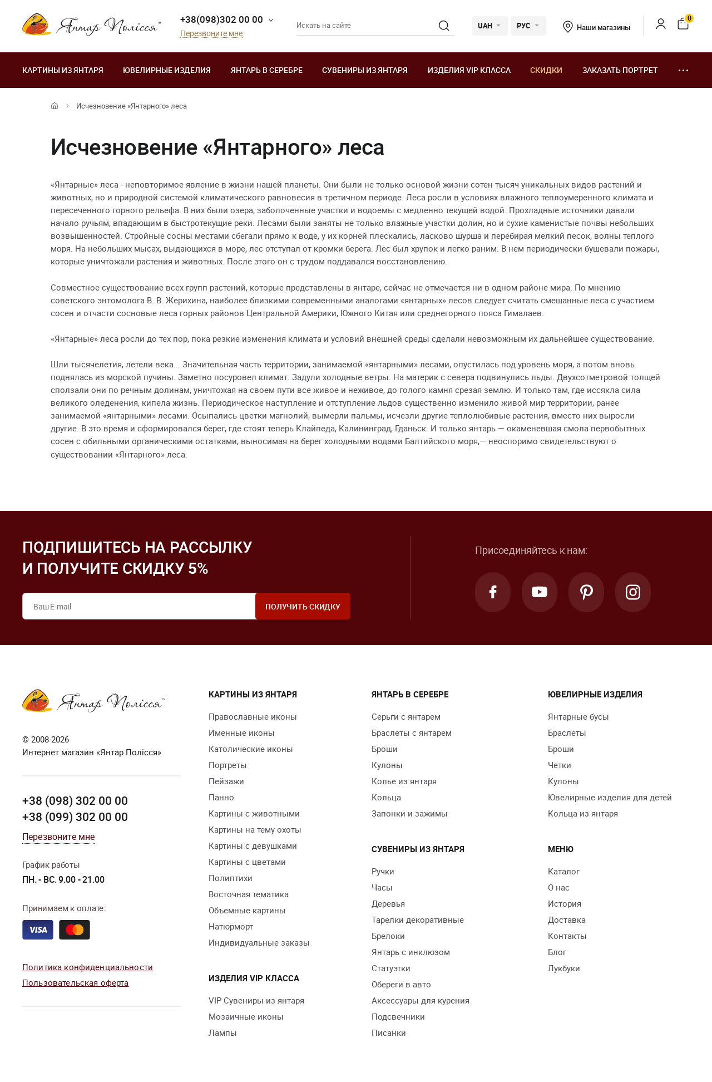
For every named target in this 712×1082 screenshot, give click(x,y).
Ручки (383, 871)
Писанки (389, 1032)
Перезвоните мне (211, 33)
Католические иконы (251, 748)
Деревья (388, 903)
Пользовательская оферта (75, 982)
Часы (382, 887)
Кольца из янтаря (583, 813)
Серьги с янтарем (406, 716)
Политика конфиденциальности (87, 966)
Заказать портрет (620, 70)
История (564, 903)
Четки (559, 764)
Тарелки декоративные (418, 919)
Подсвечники (398, 1016)
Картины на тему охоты (255, 829)
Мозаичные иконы (246, 1016)
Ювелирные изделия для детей (610, 797)
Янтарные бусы (578, 716)
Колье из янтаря (404, 780)
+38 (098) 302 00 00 (75, 800)
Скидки (546, 70)
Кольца (386, 797)
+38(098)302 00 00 (221, 19)
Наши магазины (596, 27)
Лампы (223, 1032)
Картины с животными (254, 813)
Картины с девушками (253, 845)
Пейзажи (226, 780)
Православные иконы (253, 716)
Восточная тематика (249, 893)
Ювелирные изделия (167, 70)
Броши (385, 748)
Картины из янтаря (62, 70)
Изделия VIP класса (469, 70)
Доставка (567, 919)
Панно (221, 797)
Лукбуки (564, 967)
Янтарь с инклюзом (411, 951)
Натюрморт (231, 926)
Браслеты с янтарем (412, 732)
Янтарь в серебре (267, 70)
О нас (559, 887)
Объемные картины (247, 910)
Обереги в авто (401, 984)
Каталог (564, 871)
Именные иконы (242, 732)
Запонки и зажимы (410, 813)
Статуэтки (391, 967)
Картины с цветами (247, 861)
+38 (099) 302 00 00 (75, 816)
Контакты (567, 935)
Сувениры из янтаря (365, 70)
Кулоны (387, 764)
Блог (557, 951)
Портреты (228, 764)
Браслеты (567, 732)
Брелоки (388, 935)
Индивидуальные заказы (259, 942)
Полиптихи (231, 877)
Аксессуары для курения (420, 1000)
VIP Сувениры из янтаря (256, 1000)
